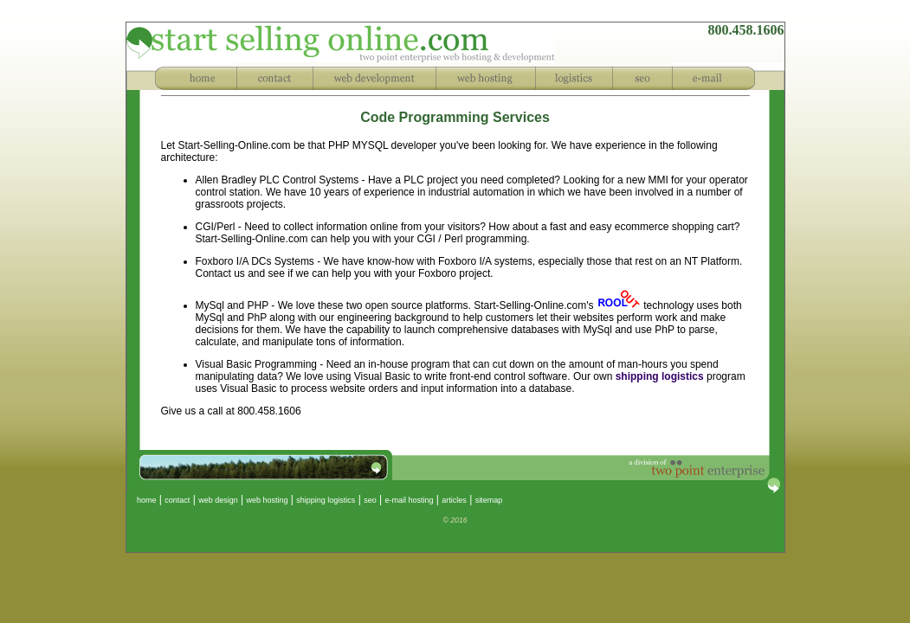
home (141, 500)
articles (454, 500)
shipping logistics (660, 376)
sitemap (489, 500)
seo (370, 500)
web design (218, 500)
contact (177, 500)
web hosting (266, 500)
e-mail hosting (408, 500)
